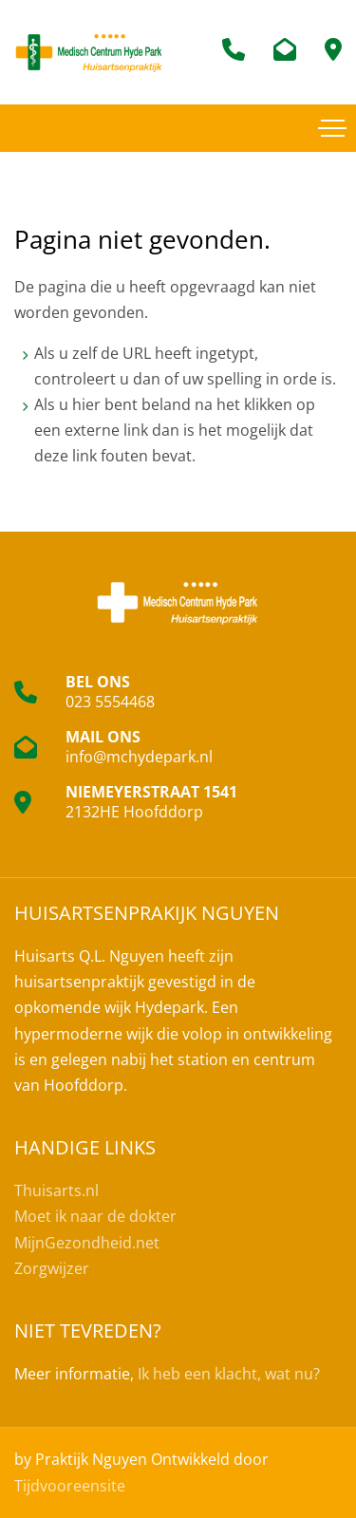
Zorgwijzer (51, 1268)
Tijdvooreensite (69, 1485)
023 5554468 (110, 701)
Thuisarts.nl (56, 1190)
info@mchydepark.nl (139, 756)
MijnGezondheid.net (86, 1242)
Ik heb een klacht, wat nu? (229, 1373)
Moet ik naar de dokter (95, 1216)
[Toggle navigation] (332, 128)
